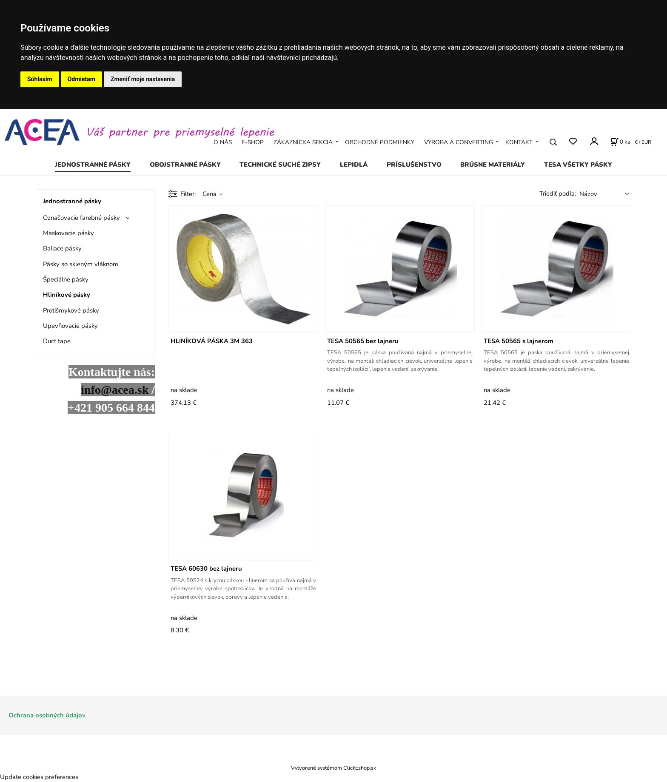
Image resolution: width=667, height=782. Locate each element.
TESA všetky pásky (578, 164)
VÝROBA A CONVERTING (458, 142)
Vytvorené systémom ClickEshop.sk (333, 767)
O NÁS (223, 142)
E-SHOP (253, 142)
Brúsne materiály (492, 164)
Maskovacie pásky (68, 233)
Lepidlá (354, 164)
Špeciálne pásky (65, 279)
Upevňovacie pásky (70, 325)
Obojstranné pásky (185, 164)
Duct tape (57, 341)
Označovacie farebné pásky (81, 217)
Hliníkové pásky (66, 294)
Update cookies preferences (39, 777)
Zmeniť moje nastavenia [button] (143, 79)
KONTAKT (519, 142)
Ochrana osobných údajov (47, 715)
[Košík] (620, 142)
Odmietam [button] (81, 79)
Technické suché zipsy (280, 164)
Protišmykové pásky (71, 310)
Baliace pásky (62, 248)
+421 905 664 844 (111, 407)
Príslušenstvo (414, 164)
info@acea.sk (114, 389)
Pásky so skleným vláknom (80, 264)
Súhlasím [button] (39, 79)
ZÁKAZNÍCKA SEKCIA (303, 142)
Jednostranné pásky (93, 164)
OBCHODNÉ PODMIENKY (379, 142)
